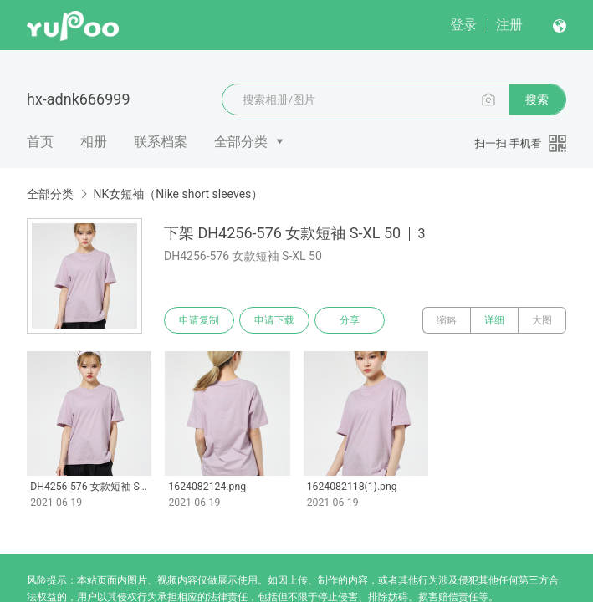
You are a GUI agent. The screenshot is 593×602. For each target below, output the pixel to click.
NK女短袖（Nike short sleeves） (178, 194)
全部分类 (241, 142)
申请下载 (274, 320)
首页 (40, 142)
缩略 (447, 320)
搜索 (537, 99)
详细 (494, 320)
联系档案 (160, 142)
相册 (93, 142)
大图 (542, 320)
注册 (509, 25)
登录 (463, 25)
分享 (350, 320)
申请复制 (199, 320)
